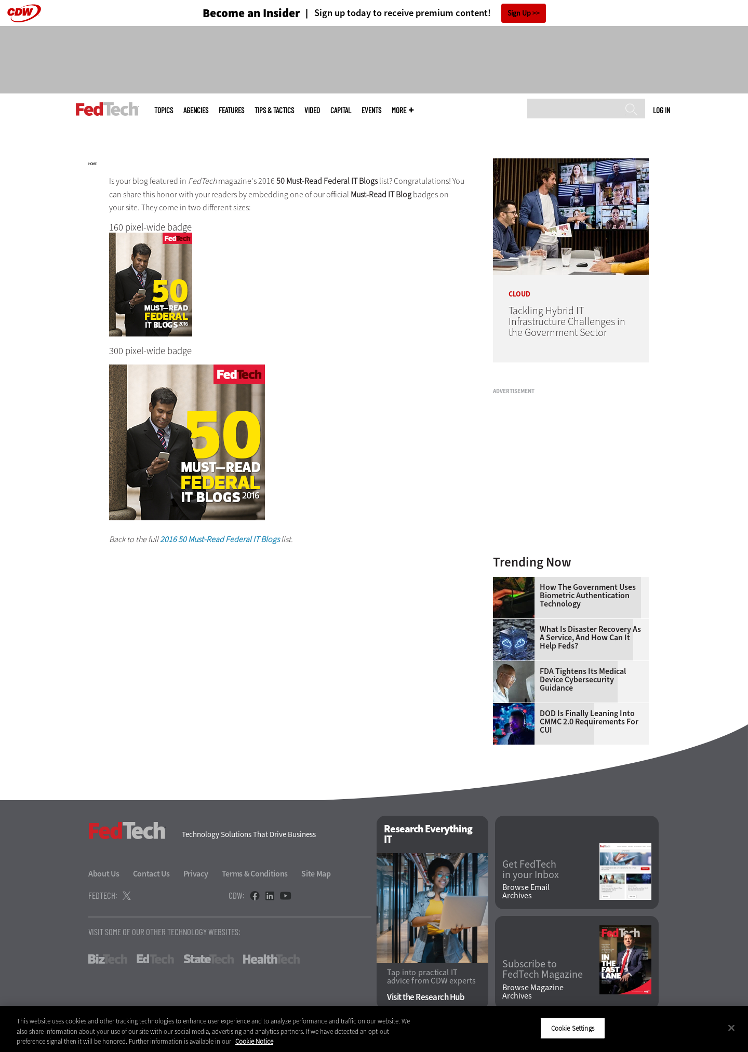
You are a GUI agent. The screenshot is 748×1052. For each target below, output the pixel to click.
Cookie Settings (572, 1027)
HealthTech (271, 959)
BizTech (107, 959)
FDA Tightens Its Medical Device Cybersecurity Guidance (583, 679)
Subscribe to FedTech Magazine (542, 969)
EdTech (155, 959)
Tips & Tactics (274, 110)
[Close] (731, 1027)
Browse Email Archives (526, 891)
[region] (374, 1029)
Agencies (195, 110)
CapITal (340, 110)
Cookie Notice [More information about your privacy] (254, 1041)
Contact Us (151, 873)
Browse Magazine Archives (533, 991)
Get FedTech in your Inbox (530, 869)
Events (371, 110)
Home (92, 164)
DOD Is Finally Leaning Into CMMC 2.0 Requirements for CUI (589, 721)
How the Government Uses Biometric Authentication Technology (588, 595)
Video (312, 110)
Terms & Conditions (255, 873)
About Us (103, 873)
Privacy (195, 873)
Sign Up (519, 13)
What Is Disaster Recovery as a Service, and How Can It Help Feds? (590, 637)
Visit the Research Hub (425, 997)
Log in (661, 110)
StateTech (208, 959)
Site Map (316, 873)
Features (231, 110)
